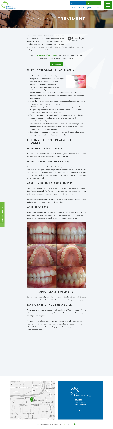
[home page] (9, 5)
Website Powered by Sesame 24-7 (50, 424)
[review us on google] (82, 410)
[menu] (108, 5)
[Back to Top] (75, 424)
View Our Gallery (56, 64)
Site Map (69, 424)
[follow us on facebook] (79, 410)
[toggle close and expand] (2, 225)
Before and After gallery (46, 55)
